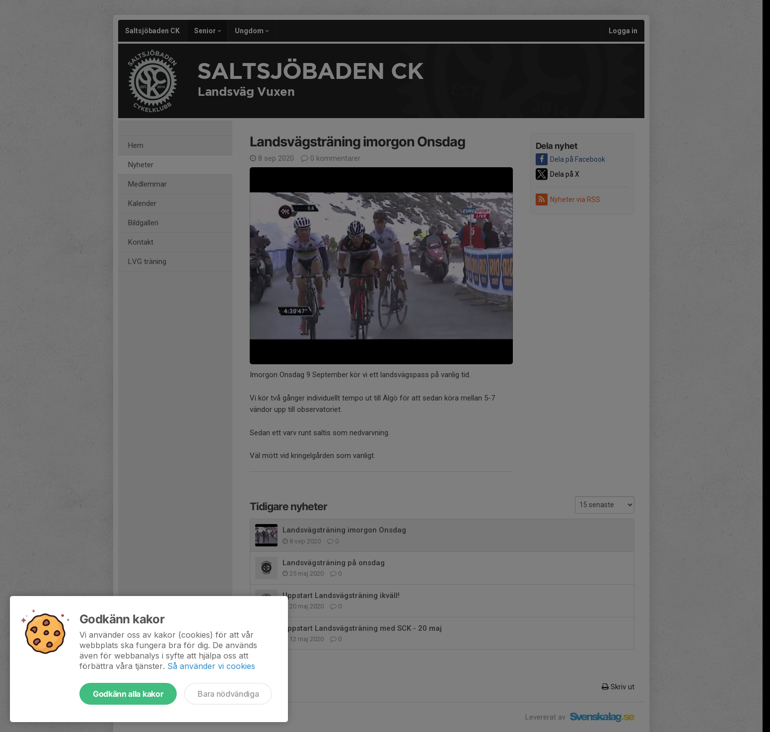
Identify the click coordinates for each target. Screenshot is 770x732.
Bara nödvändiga (228, 694)
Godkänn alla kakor (128, 694)
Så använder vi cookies (211, 666)
